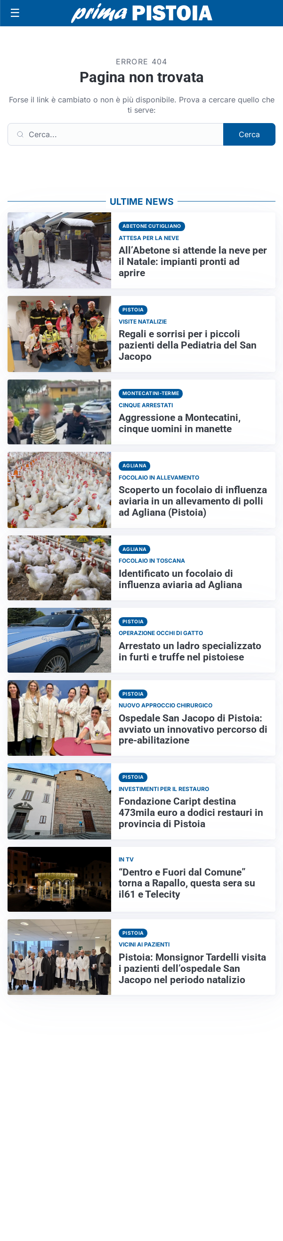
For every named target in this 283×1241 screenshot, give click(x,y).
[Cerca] (116, 134)
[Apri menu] (15, 13)
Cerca (249, 134)
